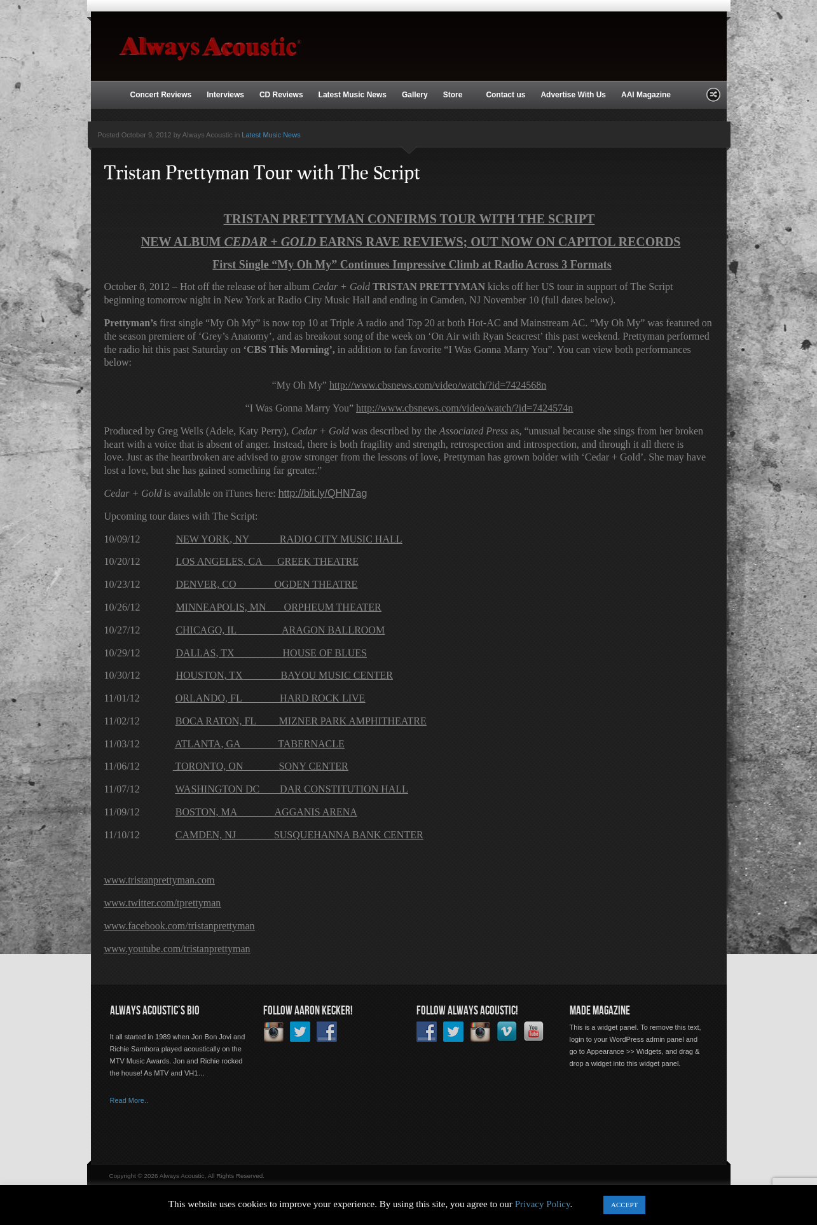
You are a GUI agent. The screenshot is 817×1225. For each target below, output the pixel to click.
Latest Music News (353, 94)
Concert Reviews (161, 94)
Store (454, 95)
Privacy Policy (542, 1204)
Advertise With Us (573, 94)
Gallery (415, 94)
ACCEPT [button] (624, 1204)
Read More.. (129, 1100)
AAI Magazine (646, 94)
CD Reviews (281, 94)
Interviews (225, 94)
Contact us (505, 94)
